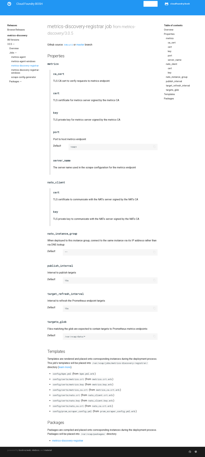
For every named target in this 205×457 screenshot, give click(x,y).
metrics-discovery (17, 35)
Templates (169, 94)
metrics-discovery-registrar (25, 65)
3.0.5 (10, 44)
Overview (14, 48)
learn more (65, 367)
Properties (169, 34)
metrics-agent (18, 57)
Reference (49, 11)
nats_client (171, 64)
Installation (23, 11)
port (170, 55)
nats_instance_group (177, 77)
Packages (14, 81)
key (169, 51)
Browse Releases (16, 29)
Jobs (12, 52)
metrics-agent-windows (23, 61)
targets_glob (172, 90)
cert (170, 47)
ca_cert (172, 42)
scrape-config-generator (23, 77)
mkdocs (35, 450)
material (48, 450)
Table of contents (173, 25)
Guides (36, 11)
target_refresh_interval (178, 85)
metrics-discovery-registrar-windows (25, 71)
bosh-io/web (25, 450)
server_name (174, 60)
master (80, 44)
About (10, 11)
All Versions (13, 39)
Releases (77, 11)
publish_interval (174, 81)
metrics (170, 38)
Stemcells (64, 11)
